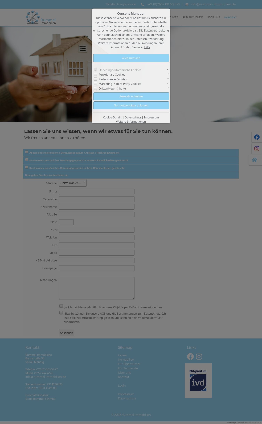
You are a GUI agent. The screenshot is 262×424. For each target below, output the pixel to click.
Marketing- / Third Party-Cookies (120, 84)
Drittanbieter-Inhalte (112, 88)
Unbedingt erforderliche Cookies (120, 70)
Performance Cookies (113, 79)
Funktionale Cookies (112, 74)
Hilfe (147, 47)
